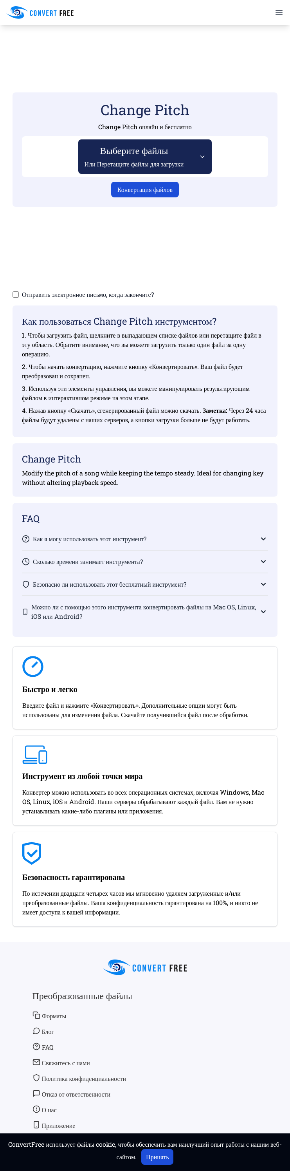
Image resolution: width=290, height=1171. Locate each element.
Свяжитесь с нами (61, 1062)
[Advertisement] (145, 47)
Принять (157, 1157)
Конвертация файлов (145, 189)
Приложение (54, 1125)
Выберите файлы (134, 156)
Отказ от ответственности (71, 1094)
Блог (43, 1031)
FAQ (43, 1047)
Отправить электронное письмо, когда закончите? (88, 294)
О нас (44, 1109)
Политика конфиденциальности (79, 1078)
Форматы (49, 1015)
